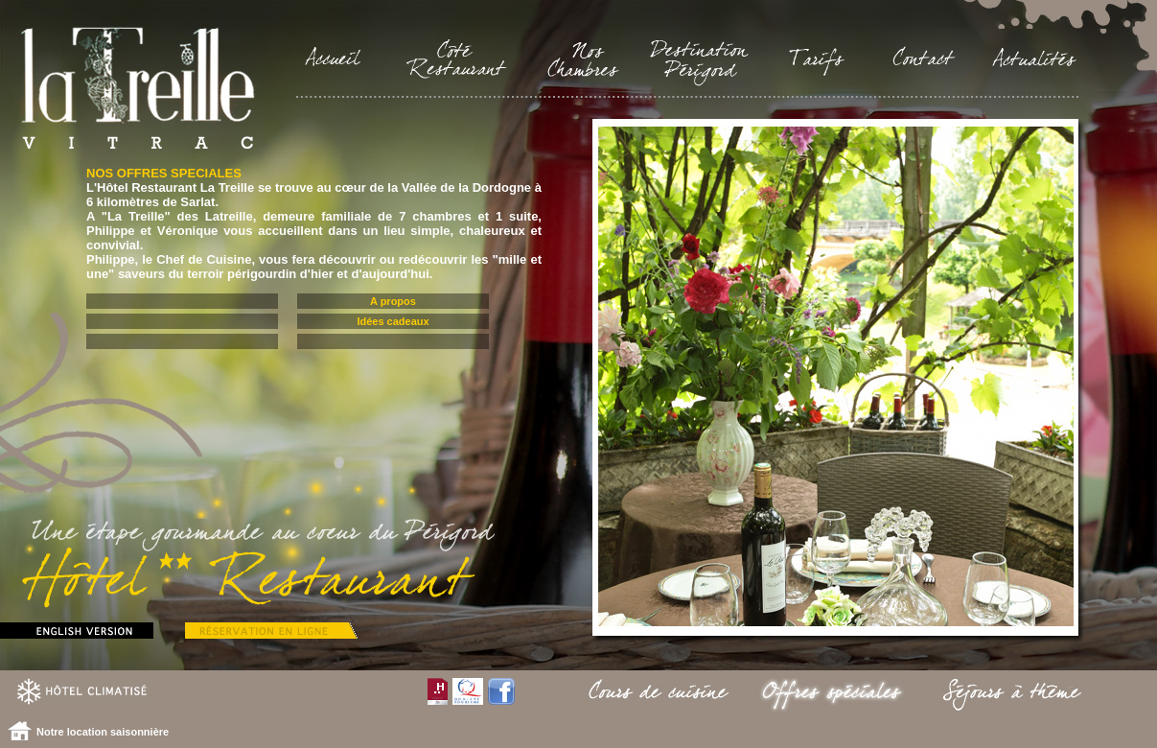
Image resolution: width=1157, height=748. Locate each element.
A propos (393, 301)
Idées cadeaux (392, 321)
